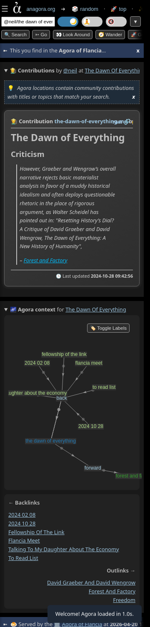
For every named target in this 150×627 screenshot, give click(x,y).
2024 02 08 (21, 514)
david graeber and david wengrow (91, 583)
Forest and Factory (46, 260)
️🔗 (127, 121)
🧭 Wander (110, 34)
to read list (23, 558)
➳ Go (41, 34)
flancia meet (24, 540)
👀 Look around (73, 34)
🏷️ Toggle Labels (108, 328)
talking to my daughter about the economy (63, 549)
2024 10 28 (21, 523)
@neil (70, 70)
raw (117, 121)
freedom (124, 600)
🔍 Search (15, 34)
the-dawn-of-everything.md (90, 121)
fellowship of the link (36, 532)
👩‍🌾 (14, 121)
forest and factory (112, 591)
